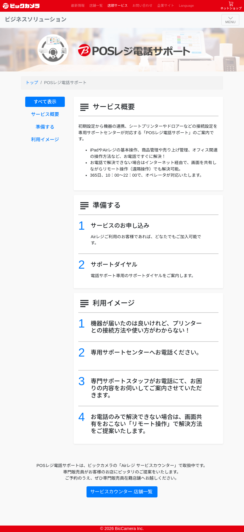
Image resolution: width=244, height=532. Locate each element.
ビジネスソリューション (36, 19)
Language (186, 5)
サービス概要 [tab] (45, 114)
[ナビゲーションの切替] (230, 19)
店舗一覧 (96, 5)
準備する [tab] (44, 127)
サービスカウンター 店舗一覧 (122, 491)
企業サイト (165, 5)
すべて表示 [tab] (44, 101)
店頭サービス (117, 5)
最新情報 (77, 5)
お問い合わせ (142, 5)
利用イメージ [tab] (45, 139)
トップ (32, 82)
